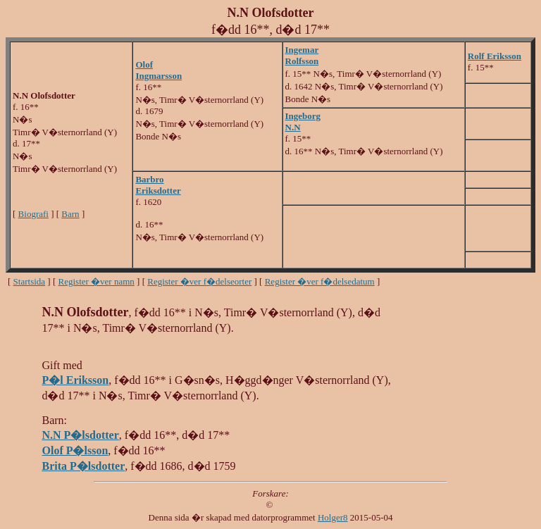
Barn (70, 214)
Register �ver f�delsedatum (320, 281)
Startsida (29, 281)
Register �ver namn (96, 281)
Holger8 (333, 517)
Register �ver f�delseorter (199, 281)
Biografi (33, 214)
